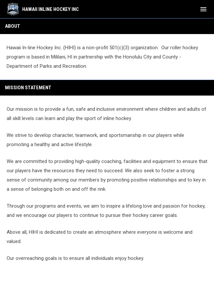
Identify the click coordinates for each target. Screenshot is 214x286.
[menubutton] (203, 9)
